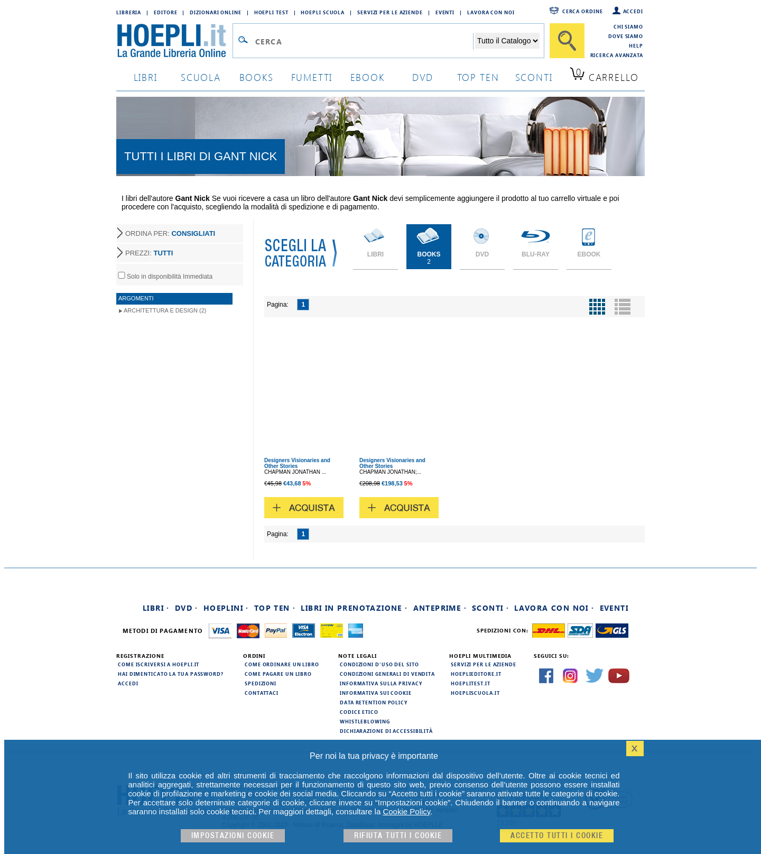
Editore (165, 12)
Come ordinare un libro (282, 664)
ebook (367, 77)
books (256, 77)
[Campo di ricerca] (364, 41)
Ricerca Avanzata (616, 55)
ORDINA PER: (170, 233)
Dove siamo (625, 36)
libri (145, 77)
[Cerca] (567, 40)
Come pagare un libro (278, 674)
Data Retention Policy (373, 702)
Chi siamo (628, 26)
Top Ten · (275, 608)
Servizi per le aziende (390, 12)
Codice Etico (359, 712)
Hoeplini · (226, 608)
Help (636, 45)
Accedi (633, 11)
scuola (201, 77)
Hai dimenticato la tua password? (171, 674)
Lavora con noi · (554, 608)
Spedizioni (260, 683)
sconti (534, 77)
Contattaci (262, 693)
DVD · (186, 608)
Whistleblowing (365, 721)
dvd (422, 77)
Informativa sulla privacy (381, 683)
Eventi (444, 12)
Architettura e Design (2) (165, 310)
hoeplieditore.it (476, 674)
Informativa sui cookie (376, 693)
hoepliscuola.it (475, 693)
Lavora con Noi (491, 12)
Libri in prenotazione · (354, 608)
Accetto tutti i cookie (557, 836)
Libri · (156, 608)
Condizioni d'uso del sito (379, 664)
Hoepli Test (271, 12)
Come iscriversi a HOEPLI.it (158, 664)
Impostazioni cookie (233, 836)
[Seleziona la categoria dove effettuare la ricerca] (507, 41)
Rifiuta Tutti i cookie (398, 836)
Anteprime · (440, 608)
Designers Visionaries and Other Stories (297, 463)
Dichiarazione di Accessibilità (386, 731)
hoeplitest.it (470, 683)
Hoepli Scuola (323, 12)
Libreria (128, 12)
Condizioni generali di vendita (387, 674)
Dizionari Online (215, 12)
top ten (478, 77)
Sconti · (490, 608)
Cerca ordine (582, 11)
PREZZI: (149, 253)
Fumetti (312, 77)
